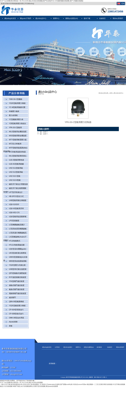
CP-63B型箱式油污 (16, 314)
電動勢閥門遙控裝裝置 (17, 293)
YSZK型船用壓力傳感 (17, 103)
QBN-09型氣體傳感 (16, 301)
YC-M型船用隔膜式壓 (17, 107)
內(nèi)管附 (13, 322)
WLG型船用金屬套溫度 (17, 131)
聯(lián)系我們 (120, 347)
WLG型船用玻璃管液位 (17, 156)
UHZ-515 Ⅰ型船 (14, 176)
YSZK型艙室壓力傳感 (17, 306)
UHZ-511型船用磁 (16, 168)
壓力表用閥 (13, 115)
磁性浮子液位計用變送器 (18, 184)
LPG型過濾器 (14, 221)
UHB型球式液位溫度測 (17, 269)
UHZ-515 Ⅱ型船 (15, 180)
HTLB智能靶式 (14, 241)
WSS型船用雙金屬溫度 (17, 136)
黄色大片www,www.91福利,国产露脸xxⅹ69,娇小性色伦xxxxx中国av (64, 384)
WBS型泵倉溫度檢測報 (17, 261)
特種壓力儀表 (14, 111)
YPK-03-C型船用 (15, 127)
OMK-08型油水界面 (16, 318)
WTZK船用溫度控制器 (17, 152)
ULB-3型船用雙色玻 (16, 160)
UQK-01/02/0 (14, 204)
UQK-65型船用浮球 (16, 208)
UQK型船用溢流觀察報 (17, 216)
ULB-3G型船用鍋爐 (16, 164)
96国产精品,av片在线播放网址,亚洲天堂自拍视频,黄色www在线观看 (35, 386)
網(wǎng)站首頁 (46, 347)
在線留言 (109, 347)
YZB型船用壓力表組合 (17, 123)
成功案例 (99, 347)
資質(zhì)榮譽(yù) (89, 347)
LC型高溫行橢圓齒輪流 (17, 233)
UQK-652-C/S (14, 212)
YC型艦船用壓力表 (16, 119)
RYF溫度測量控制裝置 (17, 277)
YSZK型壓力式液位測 (17, 265)
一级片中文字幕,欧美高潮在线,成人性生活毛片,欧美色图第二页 (21, 384)
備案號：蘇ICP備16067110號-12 (98, 377)
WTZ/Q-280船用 (15, 144)
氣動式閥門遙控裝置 (16, 289)
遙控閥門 (12, 297)
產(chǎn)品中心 (118, 93)
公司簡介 (57, 347)
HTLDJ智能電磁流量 (17, 245)
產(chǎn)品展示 (67, 347)
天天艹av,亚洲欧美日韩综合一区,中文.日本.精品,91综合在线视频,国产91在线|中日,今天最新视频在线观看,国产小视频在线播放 (41, 1)
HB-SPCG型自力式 (16, 196)
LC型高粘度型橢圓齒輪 (17, 229)
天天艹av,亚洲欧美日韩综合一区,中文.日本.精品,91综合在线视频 (21, 382)
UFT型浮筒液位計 (16, 192)
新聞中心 (78, 347)
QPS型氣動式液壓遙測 (17, 273)
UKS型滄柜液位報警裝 (17, 253)
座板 (10, 326)
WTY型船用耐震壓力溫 (17, 140)
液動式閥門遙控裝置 (16, 285)
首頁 (111, 93)
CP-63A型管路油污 (16, 310)
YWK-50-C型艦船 (15, 99)
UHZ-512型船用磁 (16, 172)
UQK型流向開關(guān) (17, 249)
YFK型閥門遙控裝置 (16, 281)
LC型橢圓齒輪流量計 (17, 225)
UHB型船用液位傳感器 (17, 200)
